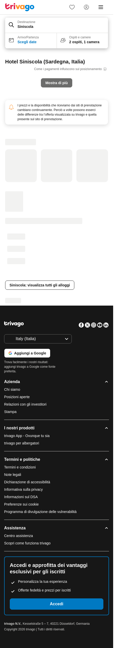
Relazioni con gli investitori (25, 404)
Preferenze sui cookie (22, 504)
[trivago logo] (19, 7)
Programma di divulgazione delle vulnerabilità (40, 512)
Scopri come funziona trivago (27, 543)
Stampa (10, 412)
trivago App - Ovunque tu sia (27, 436)
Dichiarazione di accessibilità (27, 482)
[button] (56, 25)
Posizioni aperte (17, 397)
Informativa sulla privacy (23, 489)
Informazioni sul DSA (21, 497)
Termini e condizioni (20, 467)
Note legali (12, 475)
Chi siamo (12, 389)
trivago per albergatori (21, 443)
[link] (72, 7)
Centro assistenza (18, 536)
